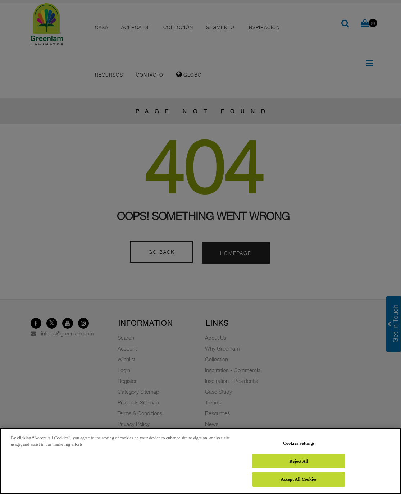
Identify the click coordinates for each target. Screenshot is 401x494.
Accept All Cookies (298, 479)
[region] (200, 461)
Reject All (299, 461)
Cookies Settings (299, 443)
